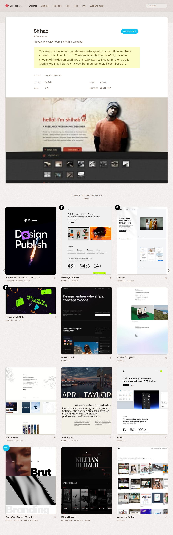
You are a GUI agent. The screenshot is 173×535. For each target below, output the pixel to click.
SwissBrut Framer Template (20, 517)
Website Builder (31, 520)
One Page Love (16, 6)
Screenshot (129, 31)
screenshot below (91, 55)
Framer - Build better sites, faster (23, 277)
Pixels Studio (68, 357)
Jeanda (121, 277)
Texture (57, 75)
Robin (120, 437)
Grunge (103, 82)
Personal (9, 320)
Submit (86, 198)
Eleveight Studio (70, 277)
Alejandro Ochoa (126, 517)
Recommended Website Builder (17, 281)
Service (75, 281)
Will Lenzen (11, 437)
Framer (61, 207)
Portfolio (48, 82)
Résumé (87, 520)
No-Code (8, 520)
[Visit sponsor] (54, 277)
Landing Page (66, 520)
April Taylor (67, 437)
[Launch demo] (54, 517)
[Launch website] (110, 277)
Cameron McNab (14, 316)
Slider (48, 75)
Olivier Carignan (125, 357)
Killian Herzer (68, 517)
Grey (46, 88)
